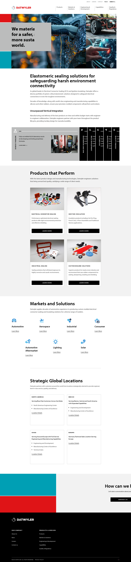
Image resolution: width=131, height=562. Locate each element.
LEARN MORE (22, 145)
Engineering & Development (85, 8)
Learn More (15, 331)
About (88, 1)
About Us (14, 534)
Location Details (37, 413)
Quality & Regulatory (113, 8)
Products (59, 7)
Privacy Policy (39, 559)
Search (112, 1)
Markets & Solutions (71, 8)
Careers (94, 1)
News (13, 537)
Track (106, 1)
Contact (100, 1)
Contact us (15, 545)
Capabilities (99, 7)
